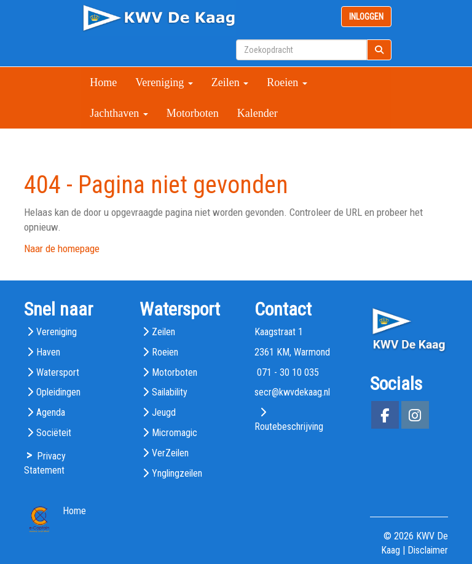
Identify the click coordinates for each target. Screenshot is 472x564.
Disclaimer (427, 550)
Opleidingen (58, 392)
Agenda (50, 412)
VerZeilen (170, 453)
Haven (48, 352)
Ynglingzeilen (177, 473)
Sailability (169, 392)
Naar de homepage (62, 248)
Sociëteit (53, 433)
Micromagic (174, 433)
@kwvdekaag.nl (292, 392)
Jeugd (164, 412)
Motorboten (193, 113)
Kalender (257, 113)
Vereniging (163, 82)
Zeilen (229, 82)
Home (103, 82)
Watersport (57, 372)
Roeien (287, 82)
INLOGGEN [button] (366, 17)
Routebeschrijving (288, 426)
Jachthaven (119, 113)
